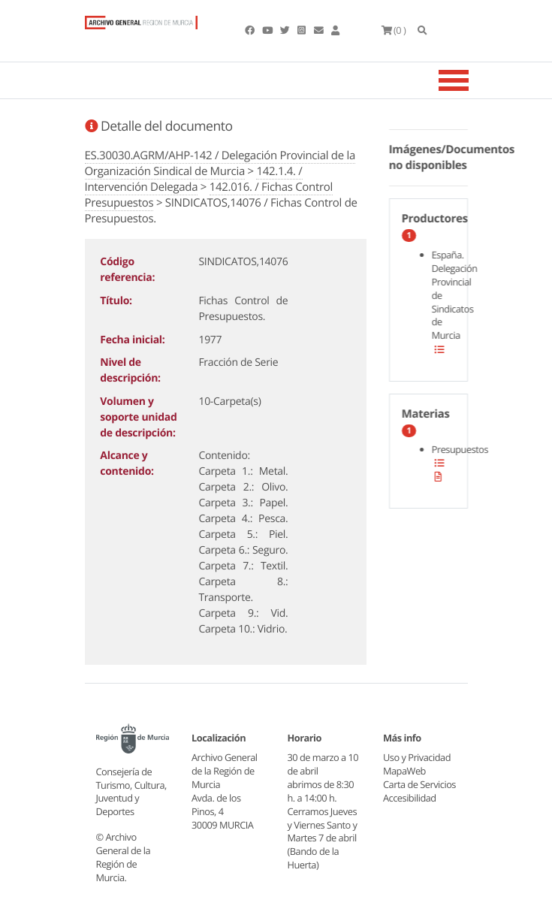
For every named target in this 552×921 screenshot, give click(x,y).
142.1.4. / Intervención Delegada (194, 179)
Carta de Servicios (419, 784)
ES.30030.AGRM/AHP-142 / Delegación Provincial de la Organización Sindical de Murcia (220, 163)
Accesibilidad (409, 798)
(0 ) (394, 30)
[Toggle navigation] (472, 80)
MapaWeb (404, 771)
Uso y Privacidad (417, 757)
